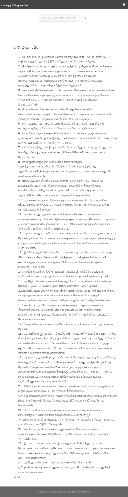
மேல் (17, 476)
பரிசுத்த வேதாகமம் (14, 5)
